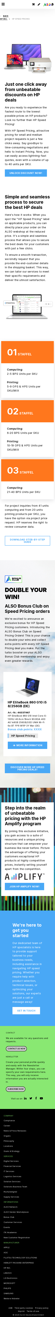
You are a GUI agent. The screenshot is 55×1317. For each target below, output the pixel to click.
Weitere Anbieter (12, 1299)
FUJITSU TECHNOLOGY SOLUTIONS (20, 1258)
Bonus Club (9, 1217)
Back (5, 16)
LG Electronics (10, 1278)
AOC (6, 1253)
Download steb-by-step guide (27, 540)
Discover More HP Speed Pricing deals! (27, 768)
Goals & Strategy (12, 1151)
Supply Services (11, 1197)
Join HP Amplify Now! (24, 886)
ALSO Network (10, 1207)
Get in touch (26, 1010)
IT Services (9, 1171)
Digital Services (11, 1161)
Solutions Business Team (15, 1187)
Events (7, 1227)
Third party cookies (24, 1308)
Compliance (9, 1121)
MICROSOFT (9, 1283)
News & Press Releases (15, 1131)
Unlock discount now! (26, 173)
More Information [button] (27, 745)
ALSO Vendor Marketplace (16, 1212)
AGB (10, 1308)
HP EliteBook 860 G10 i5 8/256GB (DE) (27, 704)
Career (7, 1126)
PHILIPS (7, 1288)
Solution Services (12, 1182)
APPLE (7, 1248)
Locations (8, 1146)
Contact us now (16, 1049)
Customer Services (13, 1222)
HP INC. (7, 1268)
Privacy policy (41, 1308)
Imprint (21, 1311)
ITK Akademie (10, 1233)
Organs (7, 1136)
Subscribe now (16, 1089)
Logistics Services (12, 1176)
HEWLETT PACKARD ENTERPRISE (19, 1263)
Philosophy (9, 1141)
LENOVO (8, 1273)
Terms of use (33, 1311)
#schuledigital (10, 1192)
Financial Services (12, 1166)
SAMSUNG (8, 1293)
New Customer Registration (17, 1238)
